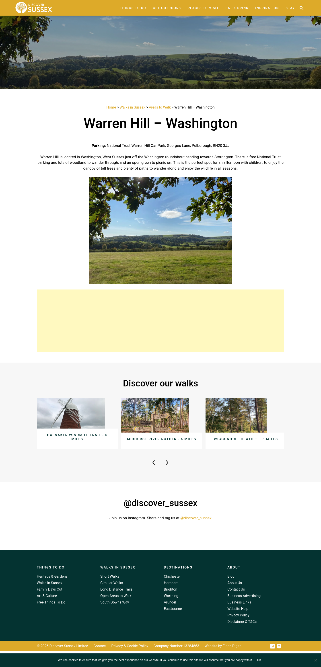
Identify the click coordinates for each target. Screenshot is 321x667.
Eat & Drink (237, 8)
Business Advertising (244, 611)
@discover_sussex (196, 533)
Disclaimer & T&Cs (242, 637)
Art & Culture (47, 611)
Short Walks (109, 592)
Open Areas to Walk (115, 611)
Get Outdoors (167, 8)
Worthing (171, 611)
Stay (290, 8)
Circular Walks (111, 598)
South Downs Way (114, 618)
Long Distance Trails (116, 605)
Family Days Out (49, 605)
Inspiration (267, 8)
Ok (259, 660)
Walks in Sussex (132, 107)
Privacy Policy (238, 631)
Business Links (239, 618)
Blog (231, 592)
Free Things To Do (51, 618)
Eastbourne (173, 624)
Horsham (171, 598)
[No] (315, 660)
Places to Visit (203, 8)
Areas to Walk (160, 107)
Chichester (172, 592)
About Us (234, 598)
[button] (301, 8)
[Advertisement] (160, 320)
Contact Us (236, 605)
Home (111, 107)
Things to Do (133, 8)
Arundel (170, 618)
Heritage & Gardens (52, 592)
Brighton (170, 605)
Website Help (237, 624)
